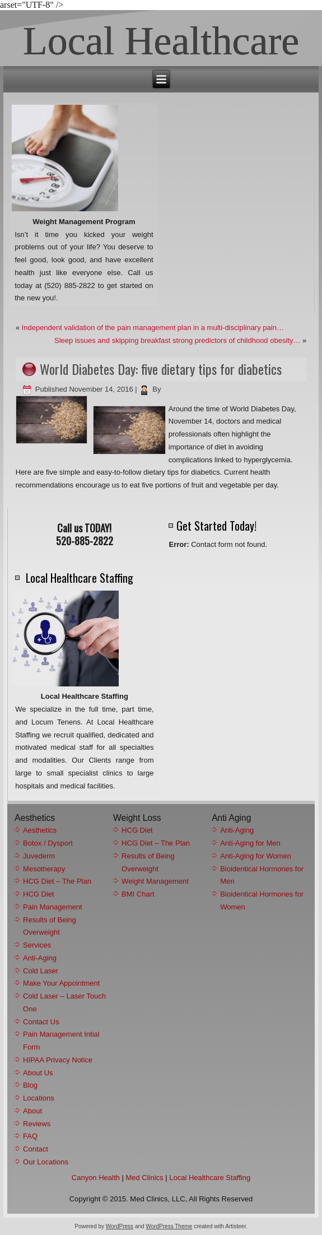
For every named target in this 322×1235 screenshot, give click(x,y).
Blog (30, 1085)
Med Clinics (144, 1177)
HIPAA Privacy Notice (57, 1060)
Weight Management (155, 881)
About (32, 1111)
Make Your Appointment (61, 983)
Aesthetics (40, 830)
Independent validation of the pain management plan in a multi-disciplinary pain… (153, 327)
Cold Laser (40, 971)
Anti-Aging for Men (250, 843)
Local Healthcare (161, 40)
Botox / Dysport (48, 843)
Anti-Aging (40, 958)
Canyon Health (96, 1177)
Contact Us (41, 1022)
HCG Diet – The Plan (57, 881)
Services (37, 945)
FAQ (30, 1136)
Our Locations (45, 1162)
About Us (38, 1073)
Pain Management (52, 907)
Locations (38, 1098)
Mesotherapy (44, 869)
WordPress (119, 1226)
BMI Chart (138, 894)
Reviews (36, 1124)
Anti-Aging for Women (255, 856)
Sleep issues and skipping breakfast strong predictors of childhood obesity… (177, 340)
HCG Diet (38, 894)
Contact (35, 1149)
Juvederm (39, 856)
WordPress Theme (169, 1226)
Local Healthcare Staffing (209, 1177)
